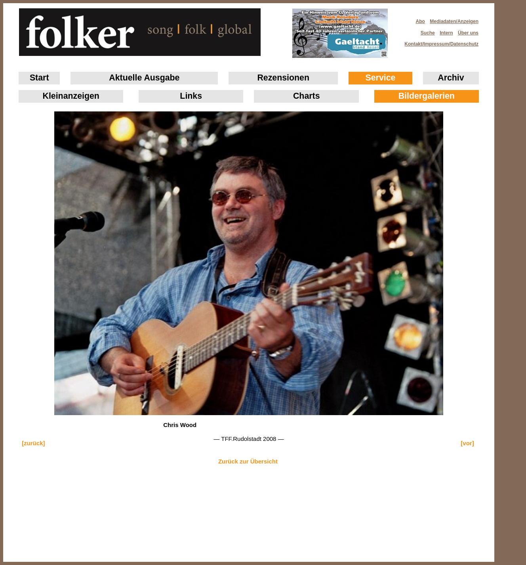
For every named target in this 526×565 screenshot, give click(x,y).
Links (191, 96)
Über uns (468, 33)
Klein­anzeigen (71, 96)
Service (381, 77)
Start (39, 77)
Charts (306, 96)
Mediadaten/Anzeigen (454, 21)
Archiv (451, 77)
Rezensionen (283, 77)
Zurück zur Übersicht (248, 461)
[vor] (467, 443)
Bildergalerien (426, 96)
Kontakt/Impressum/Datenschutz (438, 41)
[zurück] (33, 443)
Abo (420, 21)
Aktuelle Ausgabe (144, 77)
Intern (446, 33)
